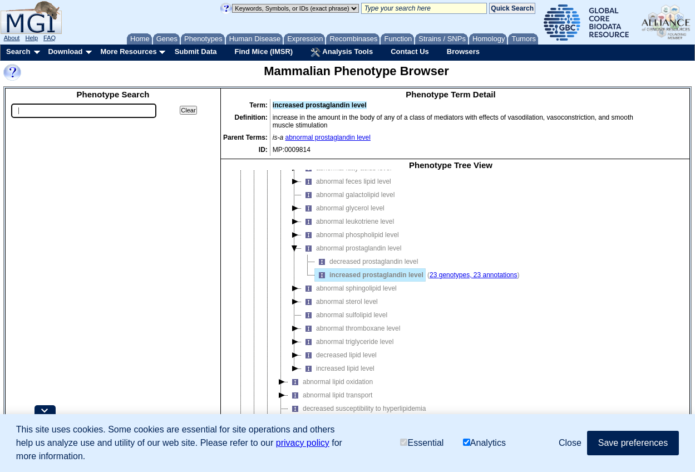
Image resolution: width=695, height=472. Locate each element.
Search (18, 51)
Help (31, 38)
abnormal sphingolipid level (349, 288)
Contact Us (410, 51)
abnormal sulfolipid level (344, 315)
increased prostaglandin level (369, 275)
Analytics (484, 443)
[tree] (451, 304)
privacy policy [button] (302, 443)
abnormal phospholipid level (350, 235)
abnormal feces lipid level (346, 181)
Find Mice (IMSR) (263, 51)
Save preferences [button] (633, 443)
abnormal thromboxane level (351, 328)
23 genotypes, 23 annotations (473, 275)
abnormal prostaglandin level (328, 137)
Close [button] (570, 443)
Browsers (463, 51)
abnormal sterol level (340, 301)
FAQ (49, 38)
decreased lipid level (339, 355)
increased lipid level (338, 368)
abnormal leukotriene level (348, 221)
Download (65, 51)
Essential (421, 443)
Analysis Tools (341, 52)
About (12, 38)
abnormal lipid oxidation (330, 382)
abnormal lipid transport (330, 395)
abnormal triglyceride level (347, 341)
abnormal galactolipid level (348, 194)
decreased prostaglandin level (366, 261)
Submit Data (196, 51)
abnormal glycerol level (343, 208)
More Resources (128, 51)
